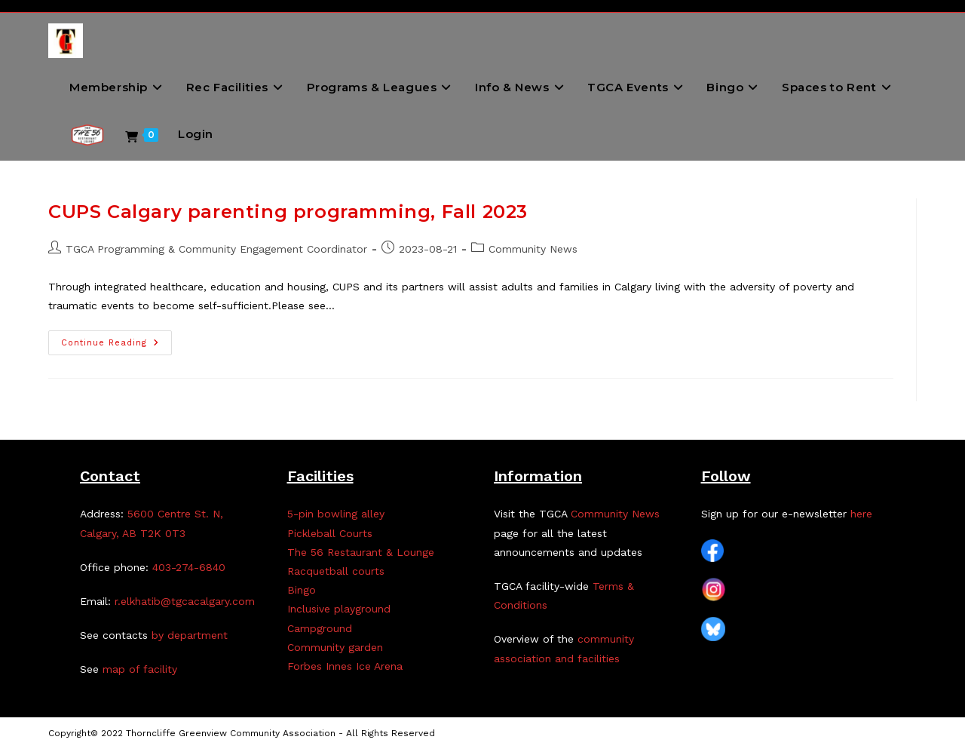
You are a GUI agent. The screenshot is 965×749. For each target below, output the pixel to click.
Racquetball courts (335, 571)
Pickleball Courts (329, 533)
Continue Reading (116, 346)
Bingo (301, 590)
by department (190, 635)
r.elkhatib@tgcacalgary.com (185, 601)
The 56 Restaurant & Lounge (360, 552)
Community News (533, 249)
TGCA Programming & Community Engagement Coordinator (216, 249)
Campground (319, 628)
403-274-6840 (188, 567)
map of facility (140, 669)
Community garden (335, 647)
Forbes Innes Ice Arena (345, 666)
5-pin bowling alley (335, 514)
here (861, 514)
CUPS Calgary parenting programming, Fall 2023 (288, 212)
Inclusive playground (339, 609)
